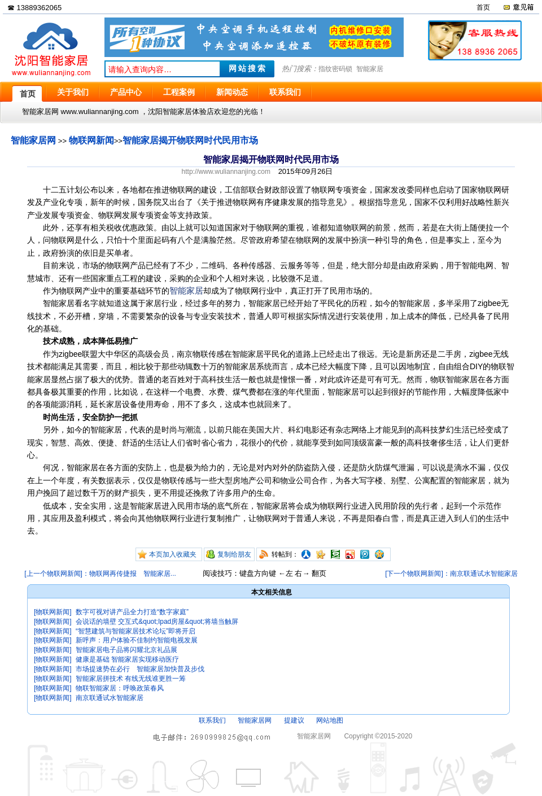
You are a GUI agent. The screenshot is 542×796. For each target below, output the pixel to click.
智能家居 (369, 69)
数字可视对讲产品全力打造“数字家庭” (132, 612)
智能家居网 (33, 140)
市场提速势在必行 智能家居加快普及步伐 (140, 669)
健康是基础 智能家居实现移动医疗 (127, 659)
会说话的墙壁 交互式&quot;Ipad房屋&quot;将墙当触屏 (157, 622)
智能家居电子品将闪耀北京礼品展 (126, 650)
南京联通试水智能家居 (109, 698)
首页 (483, 7)
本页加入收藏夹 (172, 554)
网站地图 (329, 720)
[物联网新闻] (53, 612)
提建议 (294, 720)
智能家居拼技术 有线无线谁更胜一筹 (131, 679)
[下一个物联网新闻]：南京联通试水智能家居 (451, 574)
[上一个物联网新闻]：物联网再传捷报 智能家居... (100, 574)
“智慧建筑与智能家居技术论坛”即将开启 (135, 631)
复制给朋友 (234, 554)
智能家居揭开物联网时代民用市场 (190, 140)
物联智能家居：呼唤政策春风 (120, 688)
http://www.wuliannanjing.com (226, 172)
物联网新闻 (91, 140)
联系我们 (212, 720)
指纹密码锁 (335, 69)
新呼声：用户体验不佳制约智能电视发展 (137, 640)
